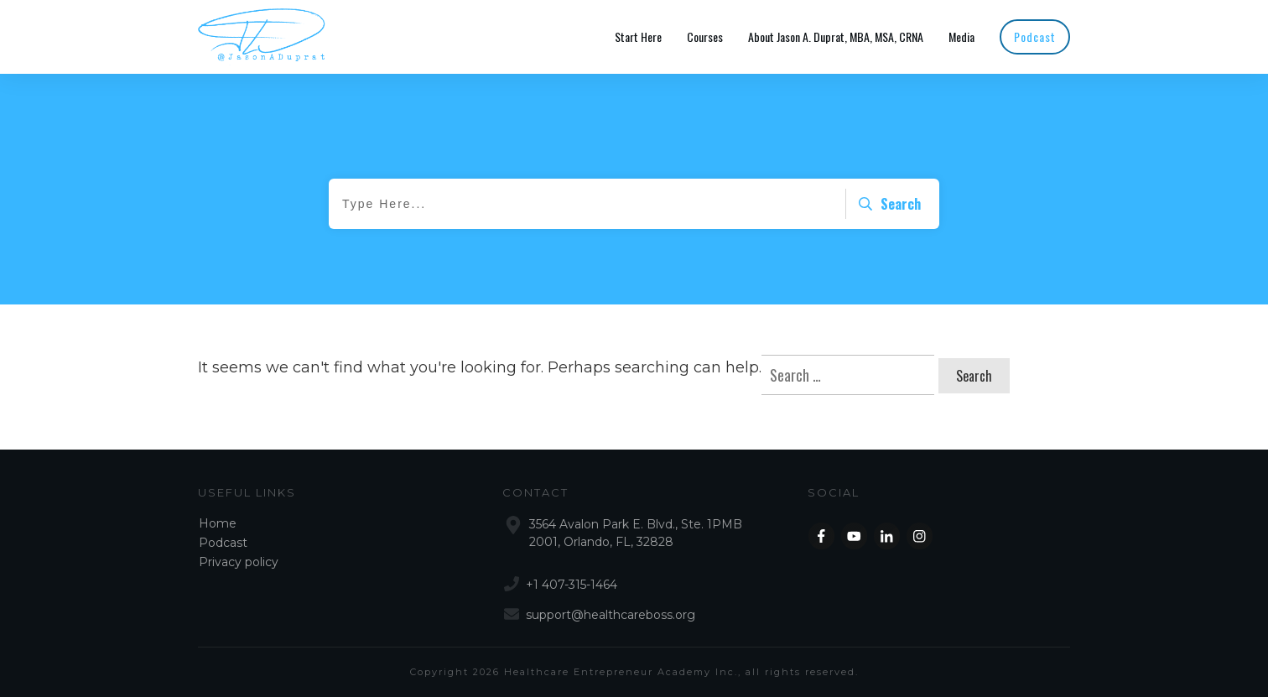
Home (217, 523)
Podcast (223, 542)
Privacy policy (238, 562)
